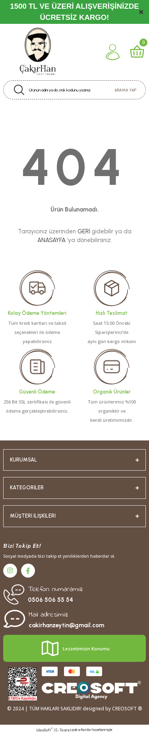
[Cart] (137, 52)
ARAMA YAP (125, 90)
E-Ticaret (63, 730)
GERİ (83, 231)
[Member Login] (112, 52)
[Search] (74, 89)
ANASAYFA (51, 240)
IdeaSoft (44, 730)
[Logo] (37, 52)
